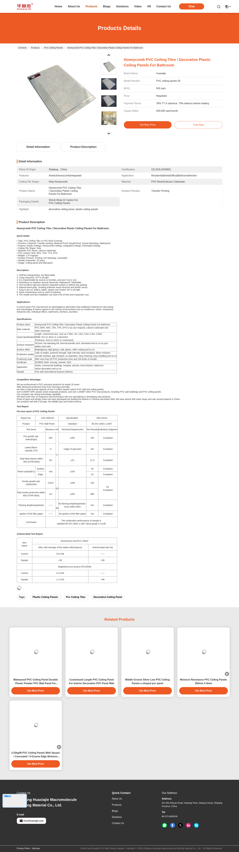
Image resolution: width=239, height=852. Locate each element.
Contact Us (118, 823)
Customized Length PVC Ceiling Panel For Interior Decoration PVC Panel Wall (91, 681)
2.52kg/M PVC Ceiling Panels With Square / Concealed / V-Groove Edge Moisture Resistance (35, 754)
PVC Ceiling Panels (53, 48)
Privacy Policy (23, 848)
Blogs (115, 811)
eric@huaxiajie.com (31, 820)
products (91, 6)
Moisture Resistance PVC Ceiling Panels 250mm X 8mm (203, 681)
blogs (107, 6)
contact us (163, 6)
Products (35, 48)
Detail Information (38, 146)
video (138, 6)
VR (149, 6)
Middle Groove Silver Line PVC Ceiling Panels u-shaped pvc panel (147, 681)
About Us (117, 798)
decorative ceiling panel (108, 597)
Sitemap (36, 848)
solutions (122, 6)
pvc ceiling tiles (75, 597)
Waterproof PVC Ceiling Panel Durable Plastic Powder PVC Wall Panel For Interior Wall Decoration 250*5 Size (35, 681)
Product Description (83, 146)
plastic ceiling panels (45, 597)
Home (58, 6)
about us (74, 6)
